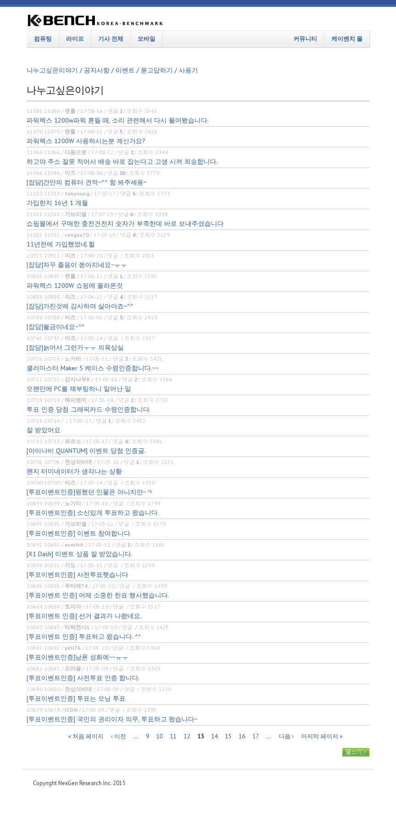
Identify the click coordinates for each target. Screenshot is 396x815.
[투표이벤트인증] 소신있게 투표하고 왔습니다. (93, 512)
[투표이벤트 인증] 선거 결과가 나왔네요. (84, 616)
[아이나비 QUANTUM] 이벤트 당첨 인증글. (86, 451)
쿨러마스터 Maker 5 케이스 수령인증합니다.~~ (93, 368)
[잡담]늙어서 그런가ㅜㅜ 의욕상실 (75, 347)
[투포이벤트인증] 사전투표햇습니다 (77, 574)
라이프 (75, 38)
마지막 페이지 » (321, 736)
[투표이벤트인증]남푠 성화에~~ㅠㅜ (77, 657)
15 (228, 736)
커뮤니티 (305, 38)
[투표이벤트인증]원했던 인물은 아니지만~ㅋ (90, 492)
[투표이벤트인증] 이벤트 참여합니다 (78, 533)
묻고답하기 (157, 70)
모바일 (146, 38)
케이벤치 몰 (347, 38)
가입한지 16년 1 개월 (57, 203)
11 (173, 736)
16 (242, 736)
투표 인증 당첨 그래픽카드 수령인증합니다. (89, 409)
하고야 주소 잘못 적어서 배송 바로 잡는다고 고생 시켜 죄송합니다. (122, 161)
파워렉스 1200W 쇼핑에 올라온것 (75, 285)
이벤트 (125, 70)
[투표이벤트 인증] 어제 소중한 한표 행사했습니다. (98, 595)
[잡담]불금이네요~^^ (56, 327)
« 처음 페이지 (86, 736)
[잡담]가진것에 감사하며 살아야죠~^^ (80, 306)
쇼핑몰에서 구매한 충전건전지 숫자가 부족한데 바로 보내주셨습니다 (125, 223)
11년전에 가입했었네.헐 (61, 244)
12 (187, 736)
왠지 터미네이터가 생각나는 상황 (74, 471)
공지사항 (97, 70)
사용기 (188, 70)
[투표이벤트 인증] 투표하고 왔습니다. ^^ (84, 636)
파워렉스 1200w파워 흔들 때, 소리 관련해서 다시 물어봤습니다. (118, 120)
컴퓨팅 (43, 38)
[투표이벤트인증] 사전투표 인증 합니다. (83, 678)
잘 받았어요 (43, 430)
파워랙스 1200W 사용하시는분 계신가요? (86, 141)
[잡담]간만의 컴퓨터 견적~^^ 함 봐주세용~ (87, 182)
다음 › (286, 736)
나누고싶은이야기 (52, 70)
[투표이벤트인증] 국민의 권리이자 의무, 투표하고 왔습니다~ (112, 719)
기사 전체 (110, 38)
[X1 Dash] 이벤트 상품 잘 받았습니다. (79, 554)
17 (256, 736)
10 (159, 736)
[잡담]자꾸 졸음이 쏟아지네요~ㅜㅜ (77, 265)
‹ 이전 (118, 736)
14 (214, 736)
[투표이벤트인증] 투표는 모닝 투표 (76, 698)
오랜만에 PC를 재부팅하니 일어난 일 (79, 389)
